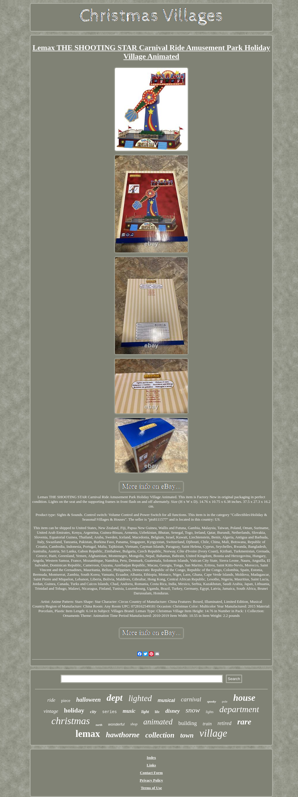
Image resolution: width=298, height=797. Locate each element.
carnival (191, 699)
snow (193, 710)
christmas (71, 720)
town (187, 735)
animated (158, 721)
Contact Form (151, 772)
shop (134, 724)
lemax (87, 733)
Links (151, 765)
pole (225, 701)
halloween (88, 699)
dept (115, 697)
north (99, 724)
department (239, 709)
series (109, 712)
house (244, 698)
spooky (211, 701)
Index (151, 757)
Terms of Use (151, 788)
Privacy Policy (151, 780)
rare (244, 721)
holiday (74, 710)
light (145, 712)
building (187, 723)
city (93, 711)
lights (210, 712)
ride (51, 700)
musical (166, 700)
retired (225, 723)
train (207, 723)
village (213, 733)
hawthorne (123, 735)
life (157, 712)
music (129, 711)
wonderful (116, 724)
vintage (51, 711)
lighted (140, 698)
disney (172, 711)
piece (65, 700)
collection (159, 735)
